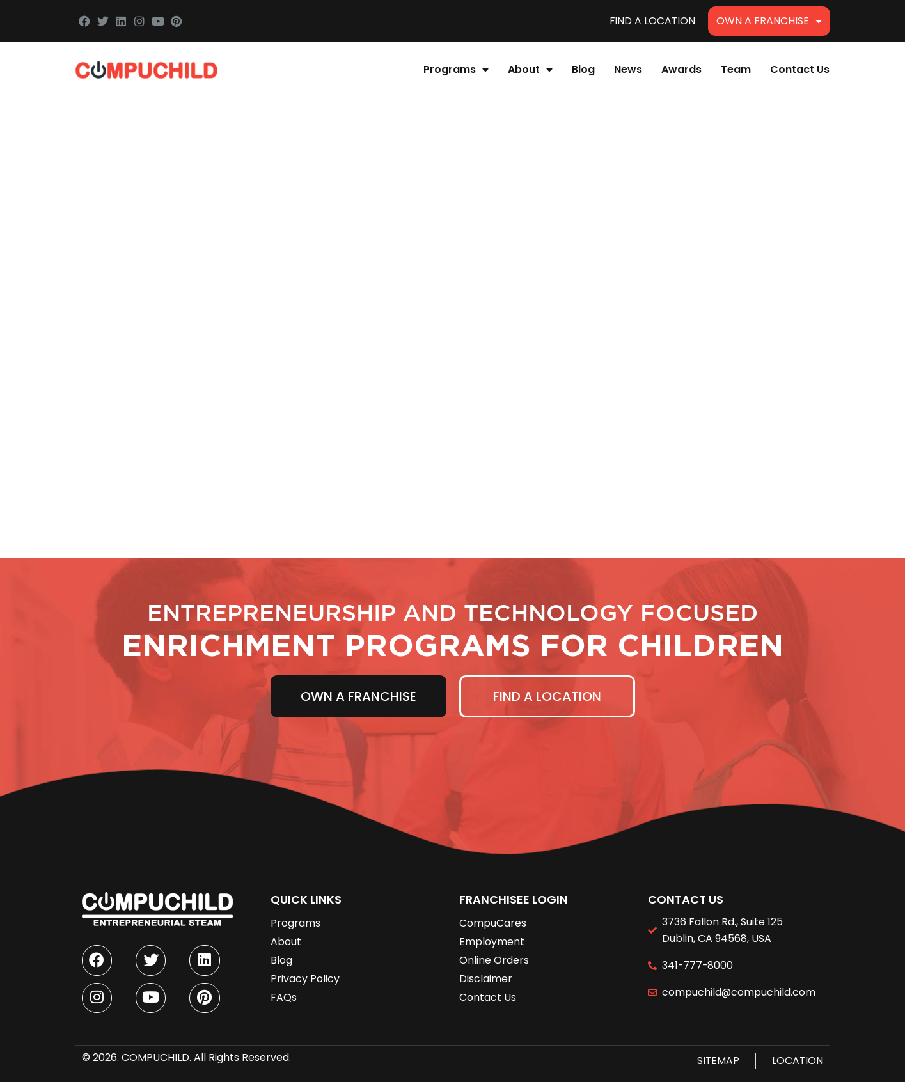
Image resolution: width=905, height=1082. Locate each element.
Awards (681, 69)
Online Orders (494, 957)
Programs (456, 69)
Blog (583, 69)
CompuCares (492, 919)
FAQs (284, 994)
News (628, 69)
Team (736, 69)
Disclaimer (485, 975)
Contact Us (800, 69)
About (530, 69)
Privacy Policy (305, 975)
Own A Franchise (769, 21)
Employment (491, 938)
